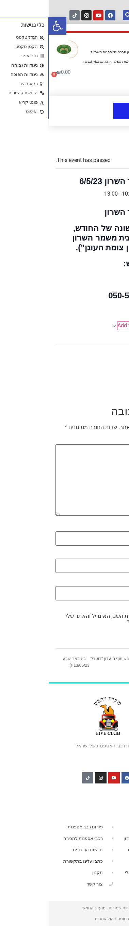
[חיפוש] (79, 15)
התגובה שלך (106, 440)
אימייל (113, 555)
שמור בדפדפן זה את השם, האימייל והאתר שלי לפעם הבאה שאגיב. (69, 618)
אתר (117, 582)
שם (116, 527)
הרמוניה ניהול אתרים (64, 918)
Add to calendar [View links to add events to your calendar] (88, 325)
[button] (9, 26)
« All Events (106, 144)
